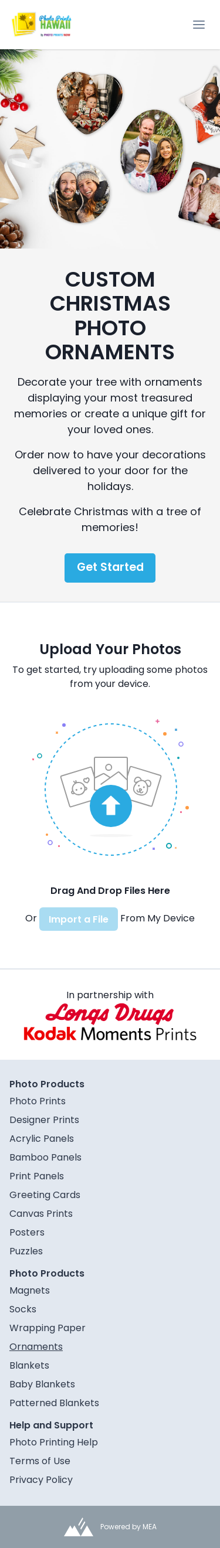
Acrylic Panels (41, 1138)
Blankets (29, 1365)
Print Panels (36, 1176)
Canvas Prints (41, 1213)
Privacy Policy (41, 1479)
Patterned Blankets (54, 1403)
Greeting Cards (44, 1195)
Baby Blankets (42, 1384)
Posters (27, 1232)
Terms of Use (39, 1461)
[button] (110, 787)
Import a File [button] (79, 919)
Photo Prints (37, 1101)
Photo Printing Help (53, 1442)
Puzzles (26, 1251)
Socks (22, 1309)
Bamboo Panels (45, 1157)
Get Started (110, 567)
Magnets (29, 1290)
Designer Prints (44, 1120)
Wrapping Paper (47, 1328)
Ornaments (36, 1346)
